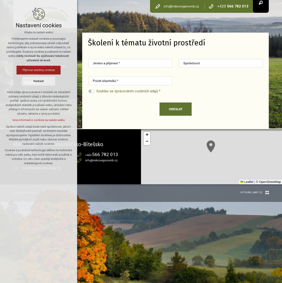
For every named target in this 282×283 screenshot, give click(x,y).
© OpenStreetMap (268, 182)
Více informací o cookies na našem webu (38, 120)
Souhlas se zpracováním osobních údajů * (128, 91)
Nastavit (38, 81)
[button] (211, 146)
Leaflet (247, 182)
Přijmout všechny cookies (38, 70)
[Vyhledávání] (261, 2)
